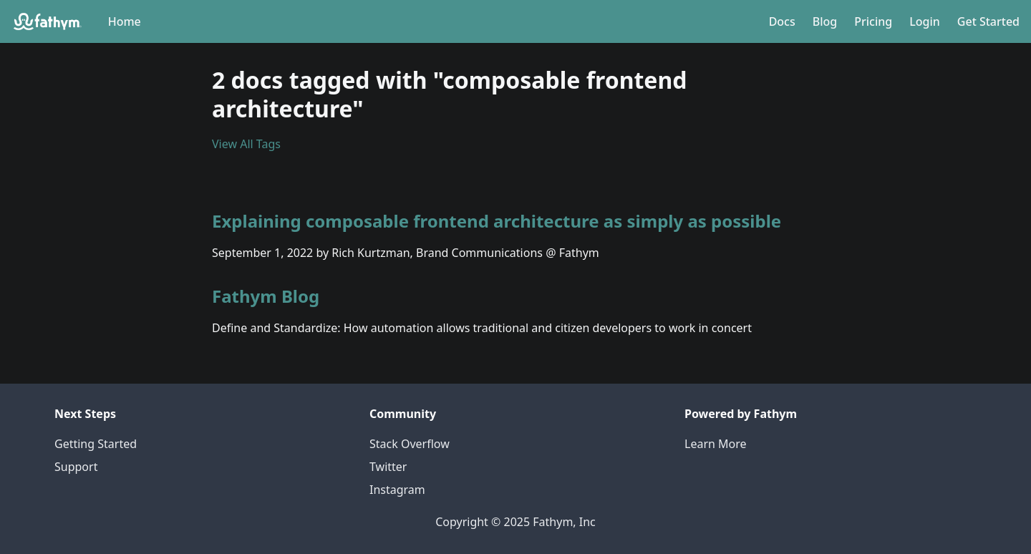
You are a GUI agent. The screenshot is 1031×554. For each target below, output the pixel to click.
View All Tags (246, 144)
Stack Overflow (409, 444)
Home (124, 21)
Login (924, 21)
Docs (782, 21)
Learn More (715, 444)
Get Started (988, 21)
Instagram (397, 489)
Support (75, 467)
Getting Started (95, 444)
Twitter (388, 467)
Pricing (873, 21)
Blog (825, 21)
